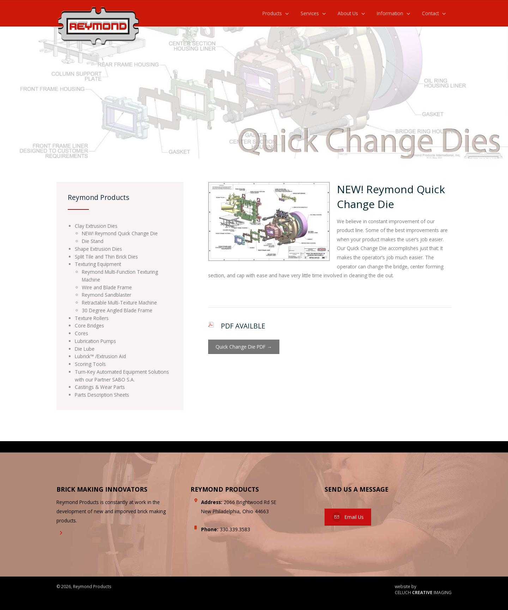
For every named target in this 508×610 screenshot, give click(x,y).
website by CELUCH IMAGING (423, 590)
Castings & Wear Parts (100, 387)
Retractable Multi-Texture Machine (119, 302)
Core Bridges (89, 325)
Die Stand (92, 241)
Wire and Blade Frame (107, 287)
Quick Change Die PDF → (244, 346)
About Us (348, 13)
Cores (81, 333)
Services (310, 13)
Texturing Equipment (98, 264)
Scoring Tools (90, 364)
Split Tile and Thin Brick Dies (106, 256)
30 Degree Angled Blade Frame (117, 310)
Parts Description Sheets (102, 394)
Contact (430, 13)
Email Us (348, 517)
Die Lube (85, 348)
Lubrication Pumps (95, 341)
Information (390, 13)
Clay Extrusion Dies (96, 226)
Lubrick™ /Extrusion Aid (100, 356)
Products (272, 13)
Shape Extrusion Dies (98, 248)
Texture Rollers (92, 318)
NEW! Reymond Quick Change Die (120, 233)
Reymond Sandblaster (106, 294)
